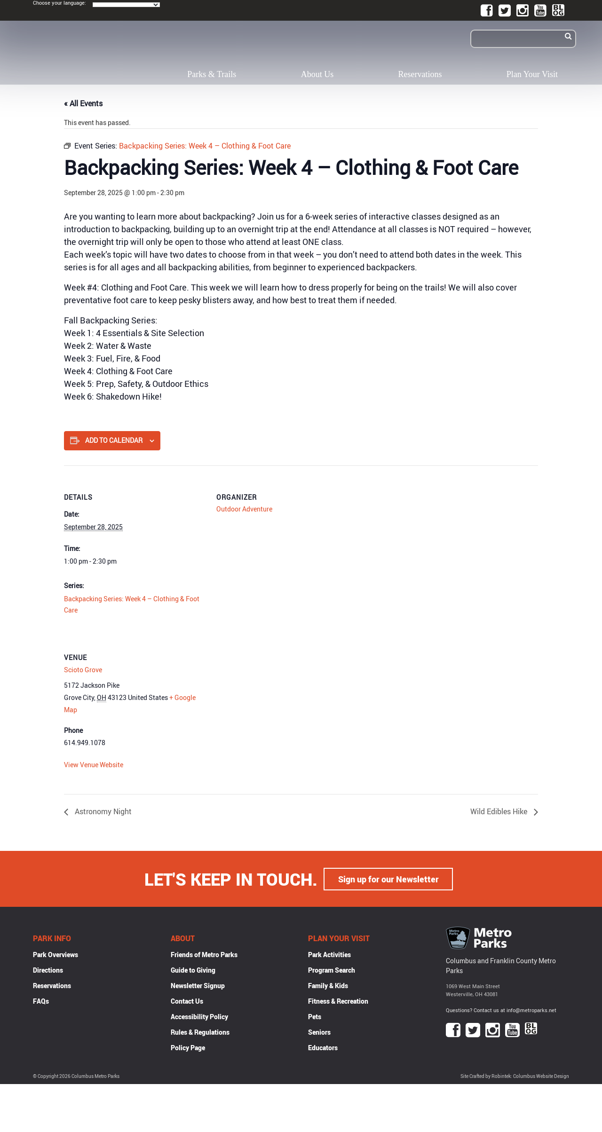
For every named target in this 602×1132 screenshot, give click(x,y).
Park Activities (329, 954)
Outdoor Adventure (244, 508)
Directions (48, 969)
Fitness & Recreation (338, 1000)
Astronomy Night (102, 811)
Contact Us (187, 1000)
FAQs (41, 1000)
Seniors (319, 1031)
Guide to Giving (193, 969)
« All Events (83, 103)
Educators (323, 1047)
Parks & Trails (211, 74)
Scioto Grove (83, 669)
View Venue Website (93, 764)
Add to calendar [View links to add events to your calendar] (114, 440)
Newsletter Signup (198, 985)
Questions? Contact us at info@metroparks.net (501, 1009)
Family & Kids (328, 985)
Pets (314, 1016)
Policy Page (188, 1047)
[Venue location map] (266, 690)
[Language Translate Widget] (126, 4)
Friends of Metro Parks (204, 954)
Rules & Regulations (200, 1031)
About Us (317, 74)
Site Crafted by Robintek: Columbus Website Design (514, 1076)
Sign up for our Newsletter (388, 878)
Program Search (331, 969)
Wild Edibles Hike (499, 811)
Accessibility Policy (199, 1016)
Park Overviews (55, 954)
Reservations (420, 74)
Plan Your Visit (532, 74)
